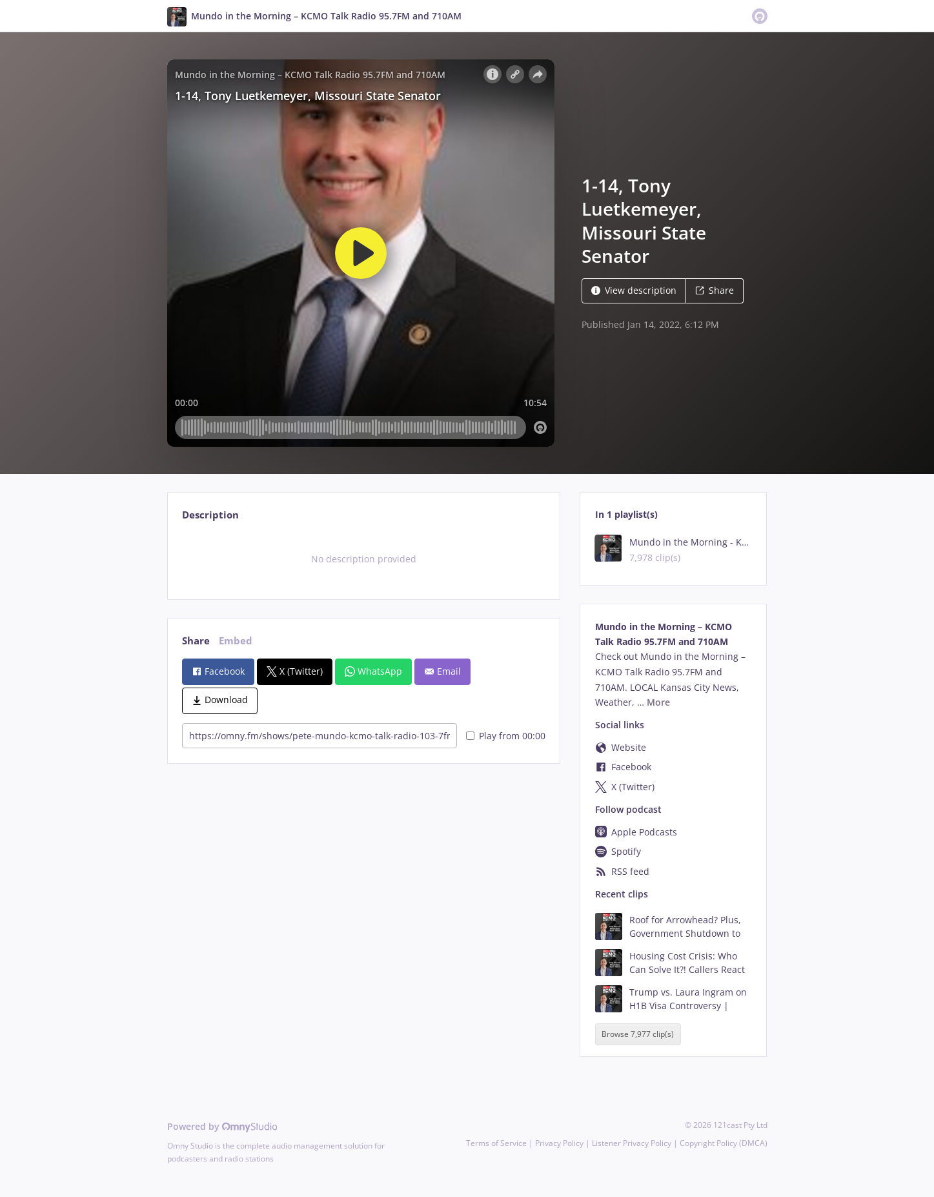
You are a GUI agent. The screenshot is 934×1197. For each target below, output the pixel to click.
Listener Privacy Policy (631, 1143)
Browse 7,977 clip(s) (638, 1034)
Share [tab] (196, 641)
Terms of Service (496, 1143)
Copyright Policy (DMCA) (723, 1143)
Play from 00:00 (505, 736)
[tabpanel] (363, 559)
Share (714, 290)
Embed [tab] (235, 641)
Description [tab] (210, 515)
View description (633, 290)
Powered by (222, 1126)
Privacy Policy (559, 1143)
